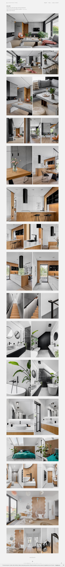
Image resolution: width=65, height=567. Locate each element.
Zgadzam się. (57, 565)
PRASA (50, 2)
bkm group (25, 9)
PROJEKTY (45, 2)
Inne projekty (32, 557)
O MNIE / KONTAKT (55, 2)
